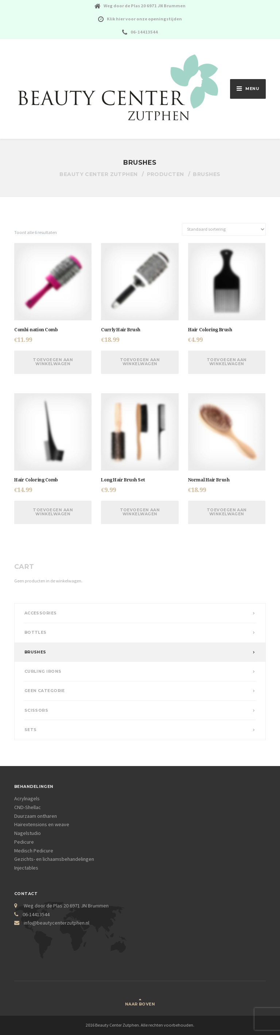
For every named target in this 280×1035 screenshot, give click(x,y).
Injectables (26, 867)
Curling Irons (43, 671)
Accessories (40, 613)
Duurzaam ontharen (35, 816)
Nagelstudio (27, 833)
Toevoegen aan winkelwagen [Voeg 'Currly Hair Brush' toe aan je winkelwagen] (140, 362)
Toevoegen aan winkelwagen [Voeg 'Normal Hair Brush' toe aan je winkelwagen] (227, 512)
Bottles (35, 632)
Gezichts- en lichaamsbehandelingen (54, 859)
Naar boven (140, 1004)
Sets (30, 729)
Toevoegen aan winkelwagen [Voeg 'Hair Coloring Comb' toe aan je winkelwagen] (53, 512)
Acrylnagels (27, 798)
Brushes (35, 652)
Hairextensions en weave (41, 824)
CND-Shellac (27, 807)
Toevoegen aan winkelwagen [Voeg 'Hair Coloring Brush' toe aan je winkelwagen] (227, 362)
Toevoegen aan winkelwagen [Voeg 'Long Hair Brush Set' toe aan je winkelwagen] (140, 512)
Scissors (36, 710)
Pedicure (24, 842)
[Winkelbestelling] (224, 229)
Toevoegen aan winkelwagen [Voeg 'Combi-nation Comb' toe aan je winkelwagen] (53, 362)
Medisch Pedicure (33, 850)
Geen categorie (44, 690)
